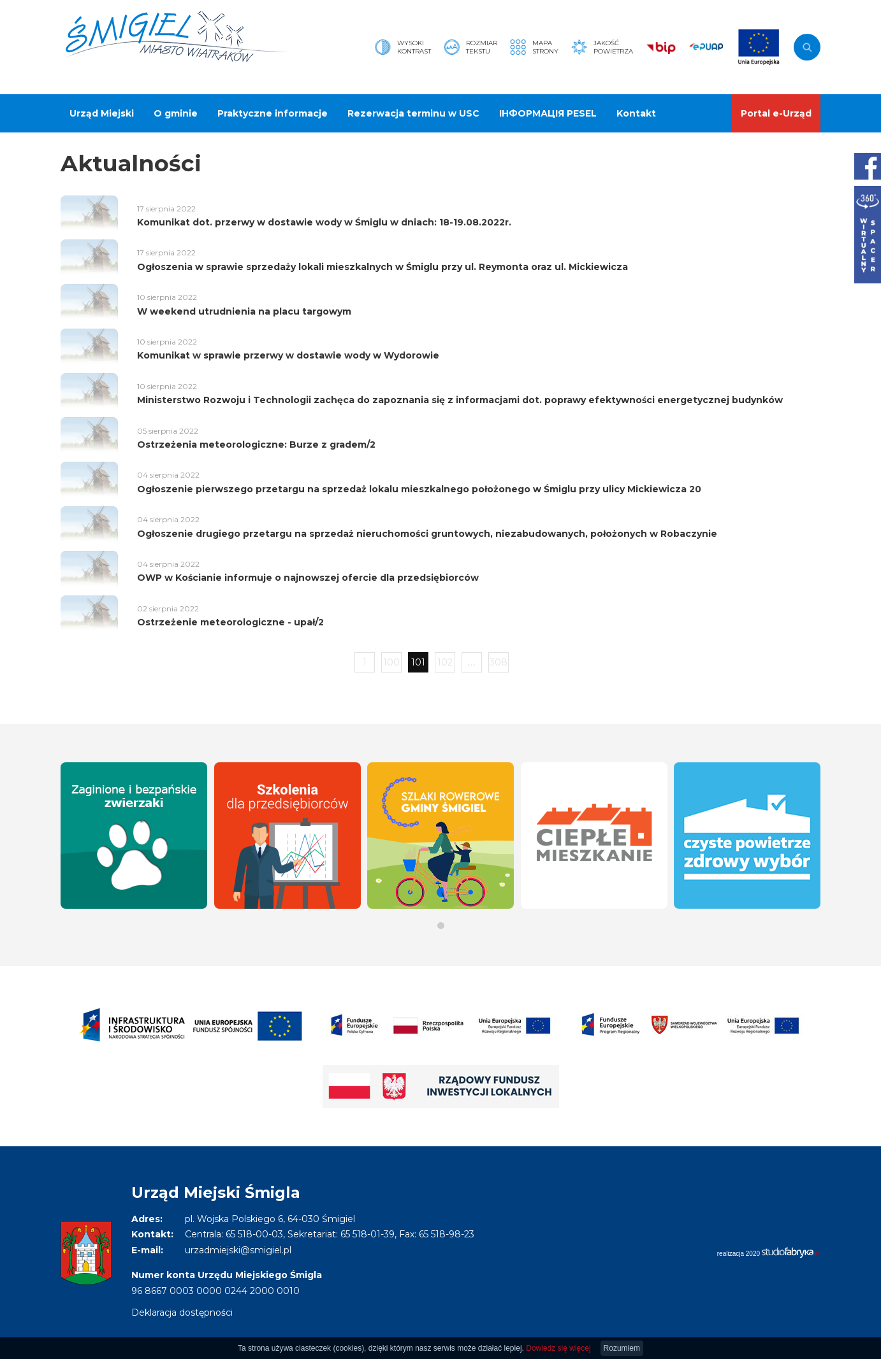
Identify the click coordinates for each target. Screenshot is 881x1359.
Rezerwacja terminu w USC (413, 113)
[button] (440, 925)
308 (498, 662)
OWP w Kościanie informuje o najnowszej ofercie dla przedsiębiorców (308, 577)
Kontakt (636, 113)
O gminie (176, 113)
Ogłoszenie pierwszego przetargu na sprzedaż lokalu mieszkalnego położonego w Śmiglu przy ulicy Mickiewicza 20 (419, 489)
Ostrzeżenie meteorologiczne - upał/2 (230, 622)
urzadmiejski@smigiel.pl (238, 1250)
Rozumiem (622, 1348)
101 (418, 662)
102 (445, 662)
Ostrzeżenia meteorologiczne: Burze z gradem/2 (256, 444)
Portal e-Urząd (776, 113)
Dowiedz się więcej (558, 1348)
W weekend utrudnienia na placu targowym (244, 311)
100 (391, 662)
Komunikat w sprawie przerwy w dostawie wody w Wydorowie (288, 355)
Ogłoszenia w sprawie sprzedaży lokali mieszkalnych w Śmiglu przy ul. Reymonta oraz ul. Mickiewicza (382, 267)
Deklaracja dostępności (182, 1312)
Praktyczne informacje (272, 113)
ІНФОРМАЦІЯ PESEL (548, 113)
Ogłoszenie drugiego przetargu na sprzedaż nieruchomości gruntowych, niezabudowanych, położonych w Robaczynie (427, 533)
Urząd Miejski (101, 113)
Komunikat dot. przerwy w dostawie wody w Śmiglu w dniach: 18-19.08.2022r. (324, 222)
